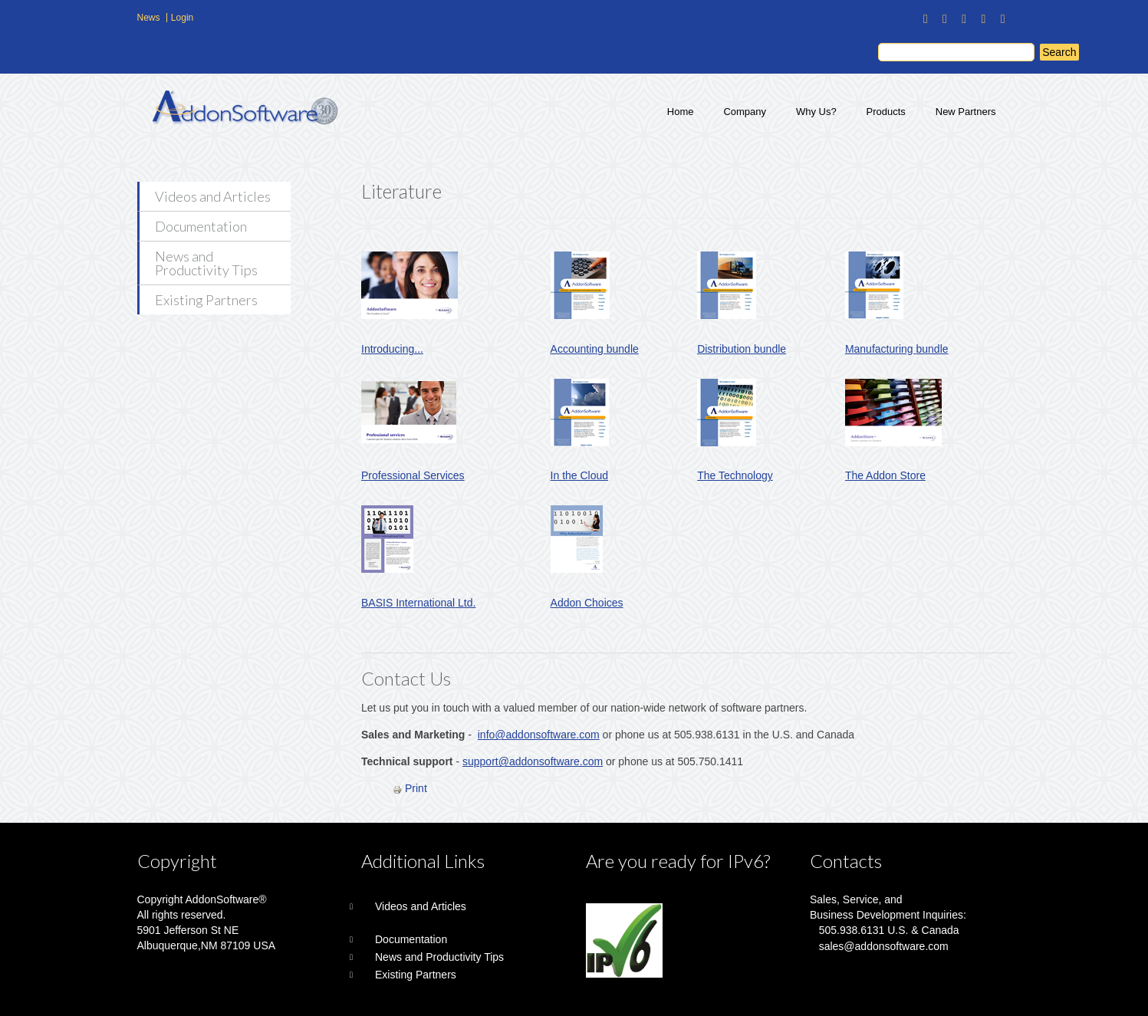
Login (182, 17)
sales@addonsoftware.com (884, 946)
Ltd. (465, 603)
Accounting (579, 349)
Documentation (201, 226)
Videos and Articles (213, 196)
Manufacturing (880, 349)
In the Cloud (580, 475)
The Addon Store (885, 475)
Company (744, 111)
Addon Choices (587, 603)
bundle (623, 349)
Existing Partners (206, 299)
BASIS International (408, 603)
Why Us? (816, 111)
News (148, 17)
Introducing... (392, 349)
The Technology (735, 475)
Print (410, 788)
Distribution (725, 349)
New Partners (966, 111)
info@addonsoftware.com (539, 734)
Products (886, 111)
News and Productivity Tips (206, 263)
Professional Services (413, 475)
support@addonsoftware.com (532, 761)
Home (680, 111)
